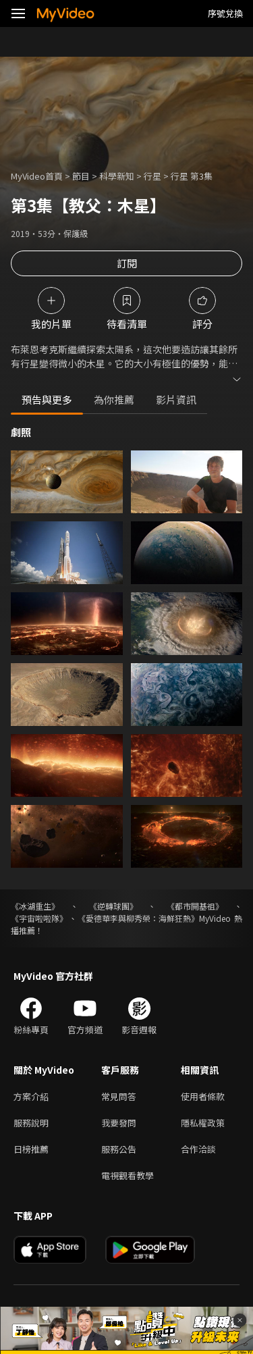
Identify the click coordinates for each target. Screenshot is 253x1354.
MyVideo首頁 (37, 176)
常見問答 (118, 1096)
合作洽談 (198, 1149)
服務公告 (118, 1149)
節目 (81, 176)
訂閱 (127, 263)
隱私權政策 (203, 1122)
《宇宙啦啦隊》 (39, 918)
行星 (152, 176)
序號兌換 (225, 13)
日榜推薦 (31, 1149)
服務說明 (31, 1122)
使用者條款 (203, 1096)
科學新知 (116, 176)
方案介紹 (31, 1096)
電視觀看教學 (127, 1175)
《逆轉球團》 (113, 906)
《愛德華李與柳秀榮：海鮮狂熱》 (138, 918)
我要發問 (118, 1122)
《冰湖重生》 (35, 906)
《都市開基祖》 (195, 906)
